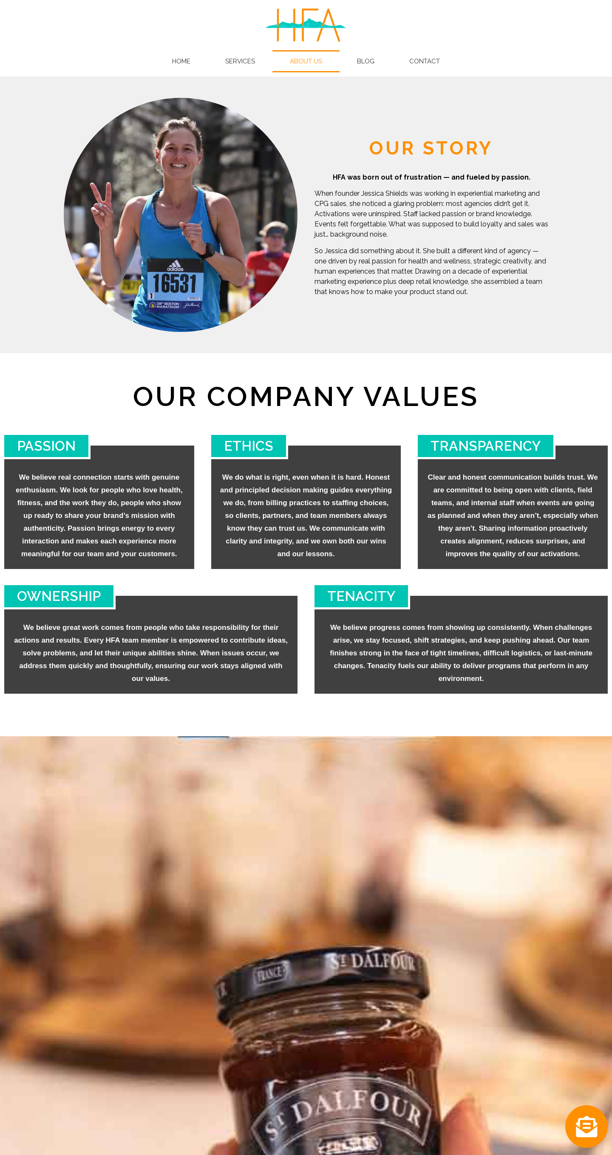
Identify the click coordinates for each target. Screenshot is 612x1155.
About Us (306, 61)
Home (181, 61)
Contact (424, 61)
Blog (365, 61)
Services (240, 61)
